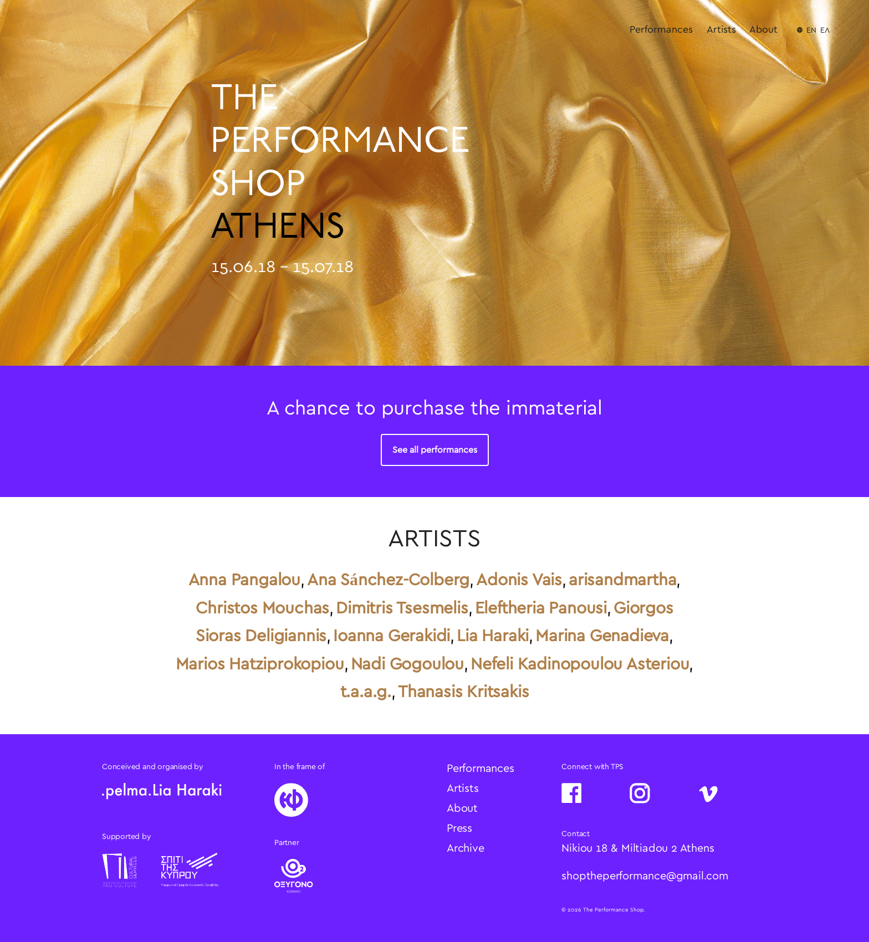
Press (459, 828)
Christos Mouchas (262, 608)
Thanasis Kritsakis (463, 692)
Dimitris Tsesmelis (402, 608)
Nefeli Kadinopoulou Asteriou (580, 664)
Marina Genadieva (602, 636)
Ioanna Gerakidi (391, 636)
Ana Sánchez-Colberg (388, 580)
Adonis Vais (519, 580)
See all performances (434, 450)
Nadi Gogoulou (407, 664)
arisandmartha (622, 580)
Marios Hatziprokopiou (260, 664)
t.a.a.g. (365, 692)
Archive (465, 848)
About (763, 30)
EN (811, 30)
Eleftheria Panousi (541, 608)
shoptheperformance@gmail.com (644, 876)
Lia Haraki (493, 636)
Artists (721, 30)
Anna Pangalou (244, 580)
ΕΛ (825, 30)
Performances (661, 30)
